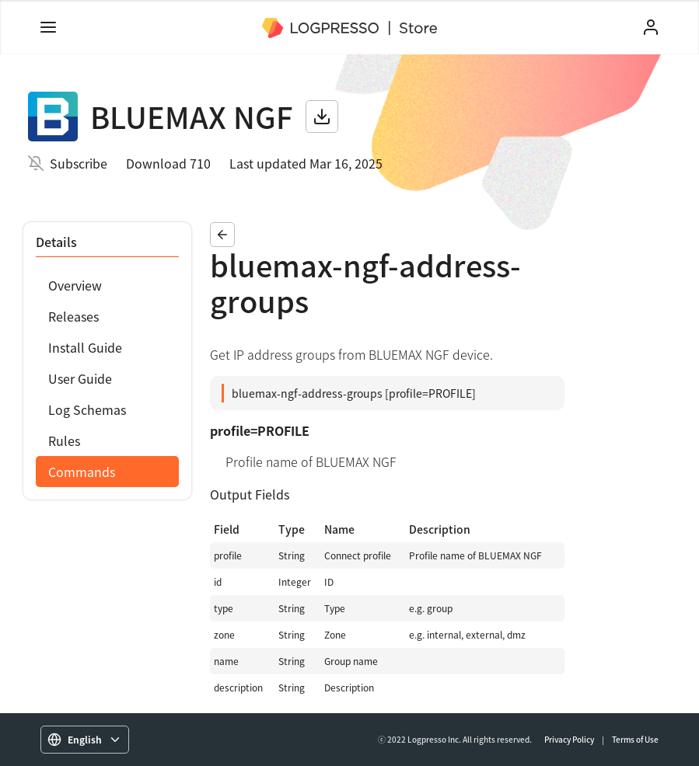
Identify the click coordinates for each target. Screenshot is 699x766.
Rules (64, 440)
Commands (81, 471)
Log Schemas (87, 409)
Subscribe (78, 163)
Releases (73, 316)
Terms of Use (635, 739)
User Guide (80, 378)
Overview (75, 285)
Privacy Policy (569, 739)
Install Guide (85, 347)
